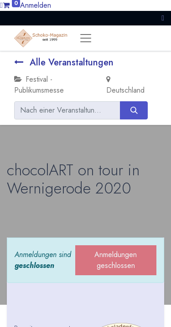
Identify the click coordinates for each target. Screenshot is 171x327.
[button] (162, 18)
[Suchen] (134, 110)
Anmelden (35, 5)
